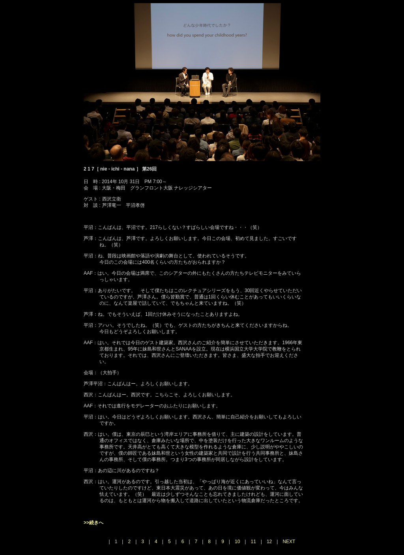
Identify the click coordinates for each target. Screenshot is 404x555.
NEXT (288, 541)
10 (237, 541)
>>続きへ (93, 522)
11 (253, 541)
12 (269, 541)
